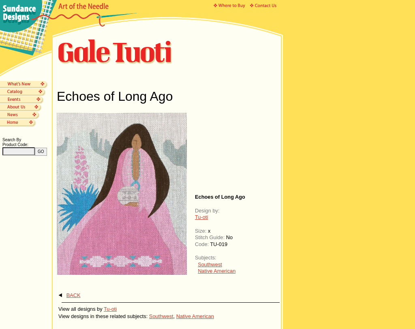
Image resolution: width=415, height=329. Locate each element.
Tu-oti (201, 217)
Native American (216, 271)
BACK (73, 295)
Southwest (210, 264)
